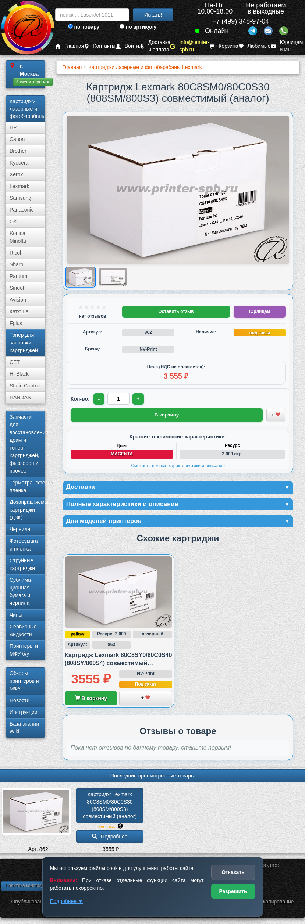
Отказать (233, 872)
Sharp (16, 264)
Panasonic (21, 210)
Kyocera (19, 163)
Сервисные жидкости (23, 630)
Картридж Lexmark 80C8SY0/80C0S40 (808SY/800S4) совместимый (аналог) (118, 664)
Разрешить (233, 891)
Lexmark (19, 186)
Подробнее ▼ (66, 901)
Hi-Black (19, 374)
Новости (19, 700)
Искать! (153, 15)
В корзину (91, 699)
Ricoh (16, 253)
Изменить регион (32, 81)
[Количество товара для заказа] (119, 399)
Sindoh (18, 288)
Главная (69, 46)
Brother (18, 151)
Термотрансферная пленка (27, 486)
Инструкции (24, 712)
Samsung (20, 198)
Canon (17, 139)
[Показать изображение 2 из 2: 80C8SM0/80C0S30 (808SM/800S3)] (113, 277)
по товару (83, 27)
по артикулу (138, 27)
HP (13, 127)
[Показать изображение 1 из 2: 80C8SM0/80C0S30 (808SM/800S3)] (80, 276)
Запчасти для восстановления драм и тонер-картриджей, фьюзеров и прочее (27, 444)
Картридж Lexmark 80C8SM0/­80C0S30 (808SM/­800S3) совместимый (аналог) (109, 806)
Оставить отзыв (176, 311)
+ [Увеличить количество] (139, 399)
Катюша (19, 311)
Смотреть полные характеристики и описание (178, 465)
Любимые (254, 46)
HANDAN (20, 397)
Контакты (99, 46)
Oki (13, 221)
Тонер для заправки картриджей (24, 342)
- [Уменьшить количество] (99, 399)
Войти (127, 46)
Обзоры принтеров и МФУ (24, 681)
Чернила (20, 529)
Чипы (16, 615)
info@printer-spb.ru (189, 46)
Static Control (25, 386)
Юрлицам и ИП (287, 46)
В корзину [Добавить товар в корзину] (167, 414)
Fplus (16, 323)
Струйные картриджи (22, 564)
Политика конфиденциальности (37, 886)
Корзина (223, 46)
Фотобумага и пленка (24, 545)
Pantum (18, 276)
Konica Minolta (18, 237)
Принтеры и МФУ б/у (24, 650)
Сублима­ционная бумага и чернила (21, 591)
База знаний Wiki (24, 727)
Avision (18, 300)
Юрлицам (259, 311)
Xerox (16, 174)
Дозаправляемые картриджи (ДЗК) (27, 509)
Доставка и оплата (154, 46)
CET (15, 362)
